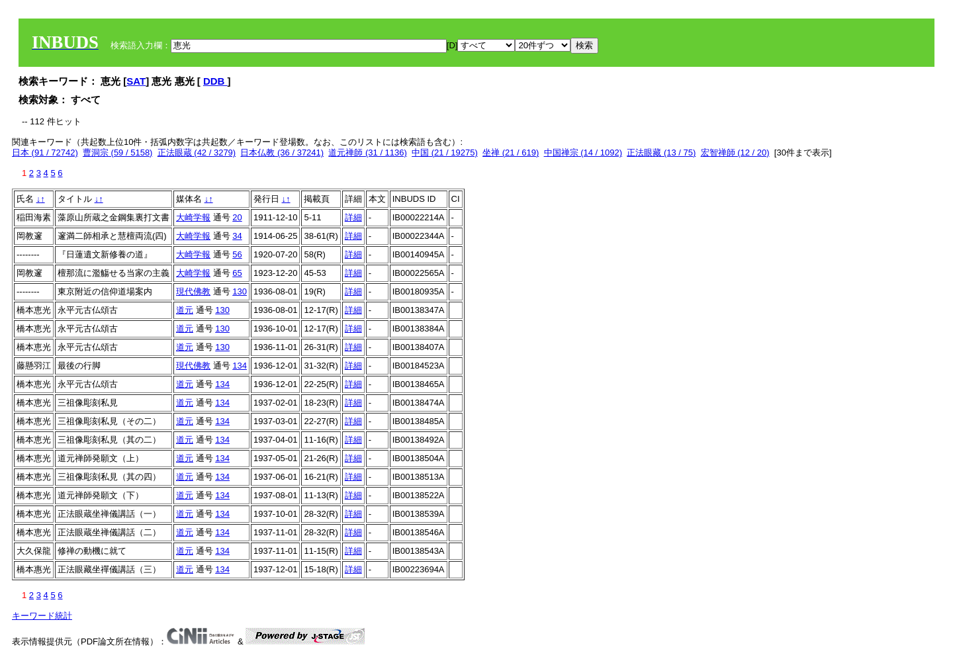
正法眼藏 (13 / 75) (661, 152)
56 (237, 254)
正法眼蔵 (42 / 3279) (197, 152)
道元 (184, 310)
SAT (136, 81)
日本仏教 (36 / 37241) (282, 152)
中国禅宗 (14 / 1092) (583, 152)
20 (237, 217)
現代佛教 (193, 291)
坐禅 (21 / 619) (510, 152)
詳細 (353, 217)
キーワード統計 (42, 616)
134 (239, 366)
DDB (215, 81)
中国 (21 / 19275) (445, 152)
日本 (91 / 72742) (45, 152)
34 (237, 236)
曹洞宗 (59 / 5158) (118, 152)
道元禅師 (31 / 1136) (367, 152)
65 (237, 273)
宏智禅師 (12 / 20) (735, 152)
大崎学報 (193, 217)
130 (239, 291)
